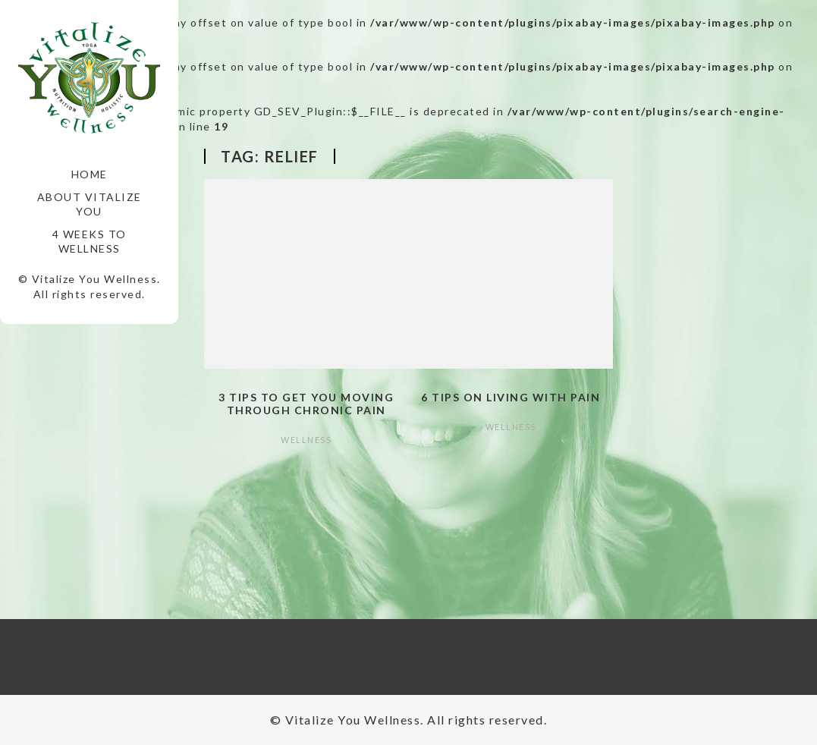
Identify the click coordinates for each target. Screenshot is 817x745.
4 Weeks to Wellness (89, 242)
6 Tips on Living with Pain (510, 397)
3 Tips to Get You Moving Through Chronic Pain (306, 404)
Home (89, 174)
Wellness (306, 440)
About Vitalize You (89, 204)
